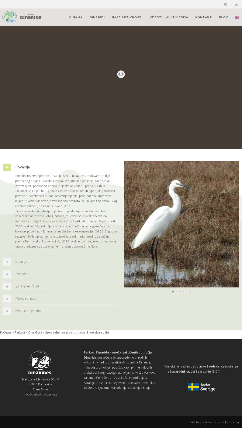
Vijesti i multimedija (169, 17)
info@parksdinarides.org (40, 394)
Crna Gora (35, 332)
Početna (5, 332)
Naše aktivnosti (127, 17)
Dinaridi (97, 17)
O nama (76, 17)
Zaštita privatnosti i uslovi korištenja (214, 422)
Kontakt (203, 17)
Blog (223, 17)
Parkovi (20, 332)
